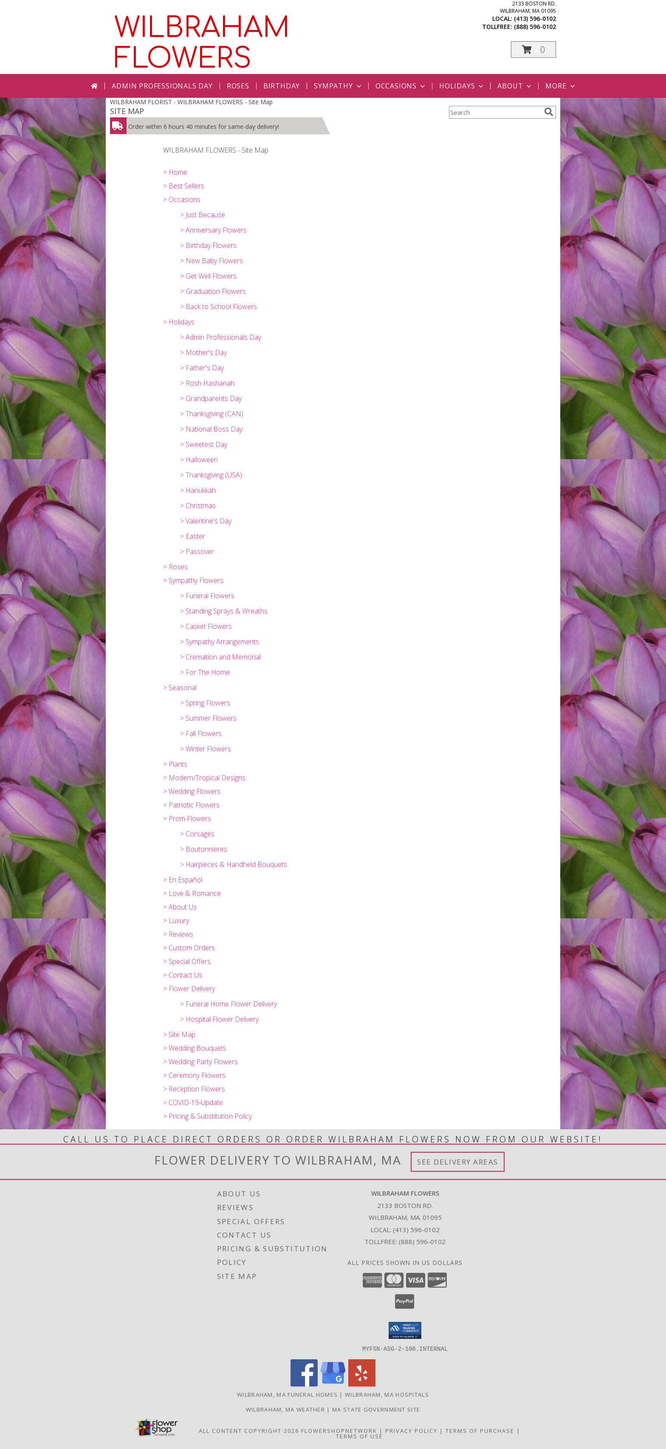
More (560, 86)
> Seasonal (180, 687)
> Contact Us (182, 975)
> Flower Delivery (189, 988)
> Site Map (179, 1034)
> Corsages (197, 833)
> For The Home (205, 672)
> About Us (180, 907)
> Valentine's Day (205, 521)
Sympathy (338, 86)
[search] (549, 111)
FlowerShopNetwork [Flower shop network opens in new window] (339, 1430)
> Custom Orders (189, 947)
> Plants (175, 764)
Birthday (281, 86)
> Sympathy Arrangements (219, 641)
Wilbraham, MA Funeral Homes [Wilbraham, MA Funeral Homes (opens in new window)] (287, 1394)
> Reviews (178, 934)
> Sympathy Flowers (193, 580)
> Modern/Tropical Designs (204, 777)
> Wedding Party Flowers (200, 1061)
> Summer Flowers (208, 718)
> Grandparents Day (211, 398)
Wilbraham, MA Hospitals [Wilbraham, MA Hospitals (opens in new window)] (387, 1394)
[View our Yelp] (361, 1384)
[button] (533, 49)
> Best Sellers (183, 185)
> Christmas (198, 505)
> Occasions (181, 199)
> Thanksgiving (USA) (211, 475)
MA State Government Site (376, 1409)
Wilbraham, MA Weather (285, 1409)
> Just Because (202, 214)
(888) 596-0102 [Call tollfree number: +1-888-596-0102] (535, 27)
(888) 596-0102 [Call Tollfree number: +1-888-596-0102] (422, 1241)
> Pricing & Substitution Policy (207, 1116)
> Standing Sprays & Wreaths (224, 611)
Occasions (401, 86)
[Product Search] (494, 112)
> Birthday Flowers (208, 245)
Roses (238, 86)
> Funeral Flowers (207, 595)
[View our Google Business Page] (333, 1384)
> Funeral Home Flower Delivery (228, 1004)
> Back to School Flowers (218, 306)
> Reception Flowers (194, 1089)
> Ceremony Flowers (194, 1075)
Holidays (462, 86)
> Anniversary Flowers (213, 230)
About (515, 86)
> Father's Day (202, 367)
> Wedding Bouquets (194, 1048)
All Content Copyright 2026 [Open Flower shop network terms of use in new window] (249, 1430)
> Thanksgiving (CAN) (211, 413)
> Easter (192, 536)
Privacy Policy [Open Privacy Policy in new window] (411, 1430)
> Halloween (199, 459)
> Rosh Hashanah (207, 383)
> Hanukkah (198, 490)
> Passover (197, 551)
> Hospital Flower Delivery (219, 1019)
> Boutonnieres (203, 849)
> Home (175, 172)
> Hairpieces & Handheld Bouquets (233, 864)
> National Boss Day (211, 429)
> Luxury (176, 920)
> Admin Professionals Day (220, 337)
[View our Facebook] (304, 1384)
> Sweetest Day (203, 444)
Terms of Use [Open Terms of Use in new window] (359, 1436)
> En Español (182, 879)
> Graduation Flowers (213, 291)
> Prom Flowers (187, 818)
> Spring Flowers (205, 702)
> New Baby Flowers (211, 260)
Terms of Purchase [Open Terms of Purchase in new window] (480, 1430)
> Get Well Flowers (208, 276)
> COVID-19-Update (193, 1102)
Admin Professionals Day (162, 86)
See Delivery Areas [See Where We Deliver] (457, 1162)
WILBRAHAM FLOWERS (202, 43)
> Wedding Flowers (191, 791)
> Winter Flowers (205, 748)
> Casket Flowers (206, 626)
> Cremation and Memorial (220, 657)
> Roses (175, 566)
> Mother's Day (203, 352)
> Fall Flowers (201, 733)
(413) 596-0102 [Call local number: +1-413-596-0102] (535, 18)
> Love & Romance (192, 893)
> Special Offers (187, 961)
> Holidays (179, 322)
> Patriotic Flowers (191, 805)
